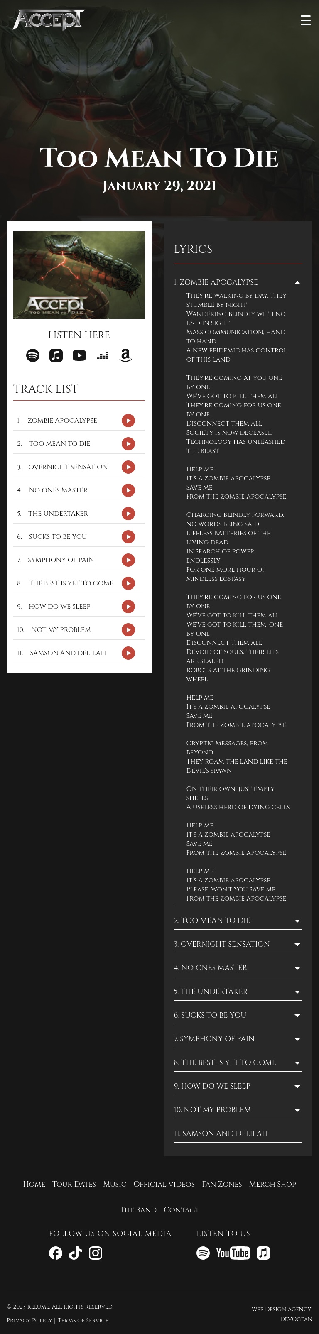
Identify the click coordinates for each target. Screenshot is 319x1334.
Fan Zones (222, 1184)
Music (114, 1184)
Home (34, 1184)
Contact (181, 1210)
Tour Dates (74, 1184)
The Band (138, 1210)
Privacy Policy (29, 1320)
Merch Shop (272, 1184)
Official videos (164, 1184)
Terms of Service (83, 1320)
